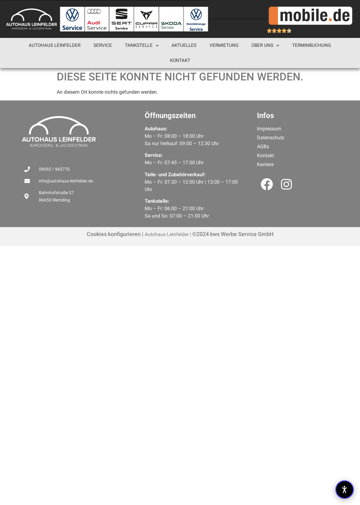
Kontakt (180, 60)
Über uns (265, 46)
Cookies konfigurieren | (115, 234)
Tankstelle (142, 46)
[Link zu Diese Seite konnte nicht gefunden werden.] (72, 19)
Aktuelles (184, 45)
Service (102, 45)
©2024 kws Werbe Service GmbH (232, 234)
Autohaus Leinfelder (55, 45)
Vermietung (223, 45)
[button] (344, 489)
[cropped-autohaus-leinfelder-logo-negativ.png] (31, 19)
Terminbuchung (311, 45)
